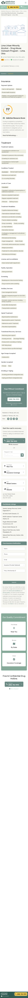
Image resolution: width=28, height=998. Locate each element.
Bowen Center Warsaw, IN (10, 527)
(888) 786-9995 (13, 7)
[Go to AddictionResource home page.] (8, 3)
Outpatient (5, 187)
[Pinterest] (17, 419)
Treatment (10, 73)
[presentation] (14, 579)
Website (14, 489)
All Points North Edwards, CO (11, 513)
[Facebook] (11, 419)
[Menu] (25, 3)
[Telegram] (14, 419)
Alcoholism (5, 172)
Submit (22, 455)
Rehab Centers (15, 11)
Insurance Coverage (14, 472)
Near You (14, 466)
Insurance (3, 73)
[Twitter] (8, 419)
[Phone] (12, 455)
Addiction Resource (6, 11)
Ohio (21, 11)
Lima (25, 11)
